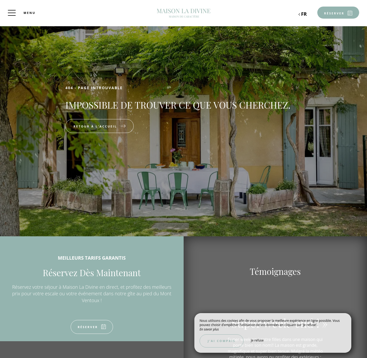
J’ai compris (221, 341)
